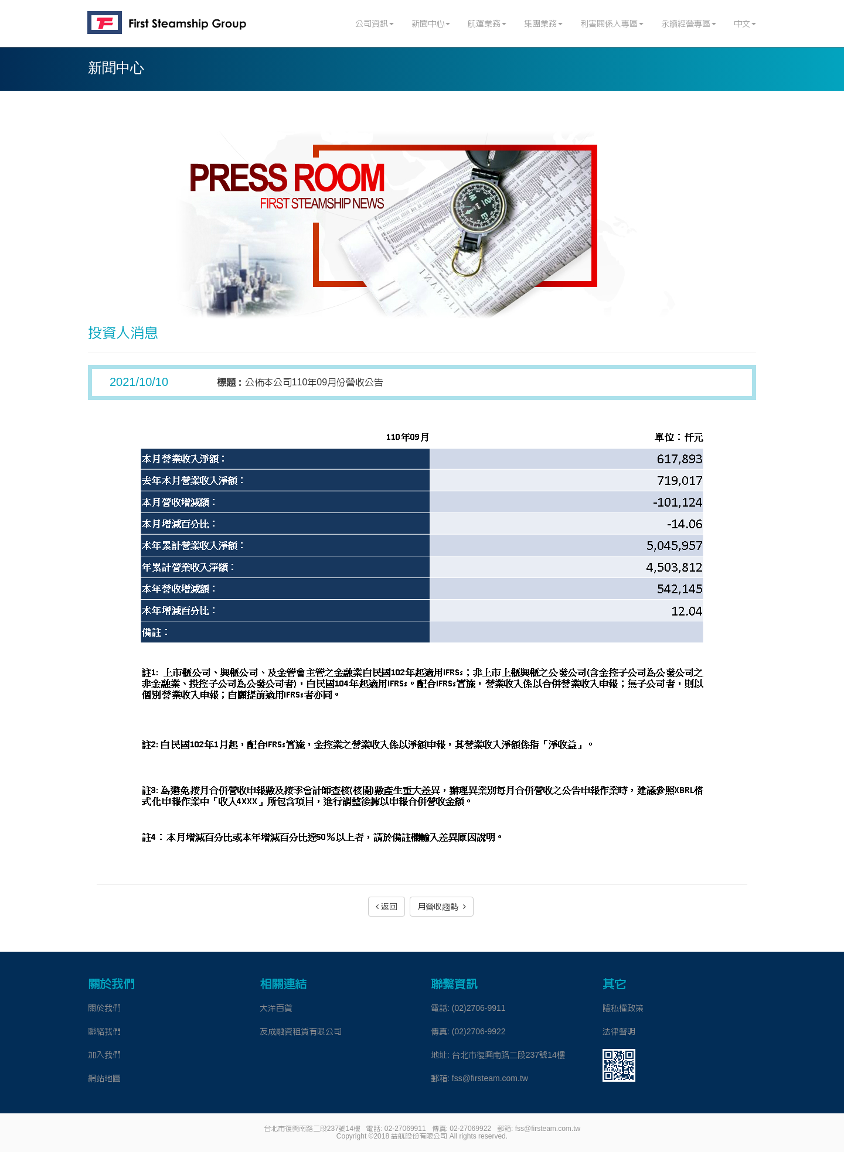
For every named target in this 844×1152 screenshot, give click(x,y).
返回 (386, 906)
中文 (745, 23)
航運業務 (487, 23)
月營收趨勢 (441, 906)
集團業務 (543, 23)
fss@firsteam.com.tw (490, 1078)
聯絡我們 (104, 1031)
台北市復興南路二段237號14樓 (508, 1054)
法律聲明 (619, 1031)
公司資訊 (374, 23)
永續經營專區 (688, 23)
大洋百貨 (276, 1008)
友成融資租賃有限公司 (301, 1031)
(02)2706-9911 (479, 1008)
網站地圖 (104, 1078)
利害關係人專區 (612, 23)
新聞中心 (430, 23)
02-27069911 (405, 1128)
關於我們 (104, 1008)
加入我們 (104, 1054)
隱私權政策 (623, 1008)
